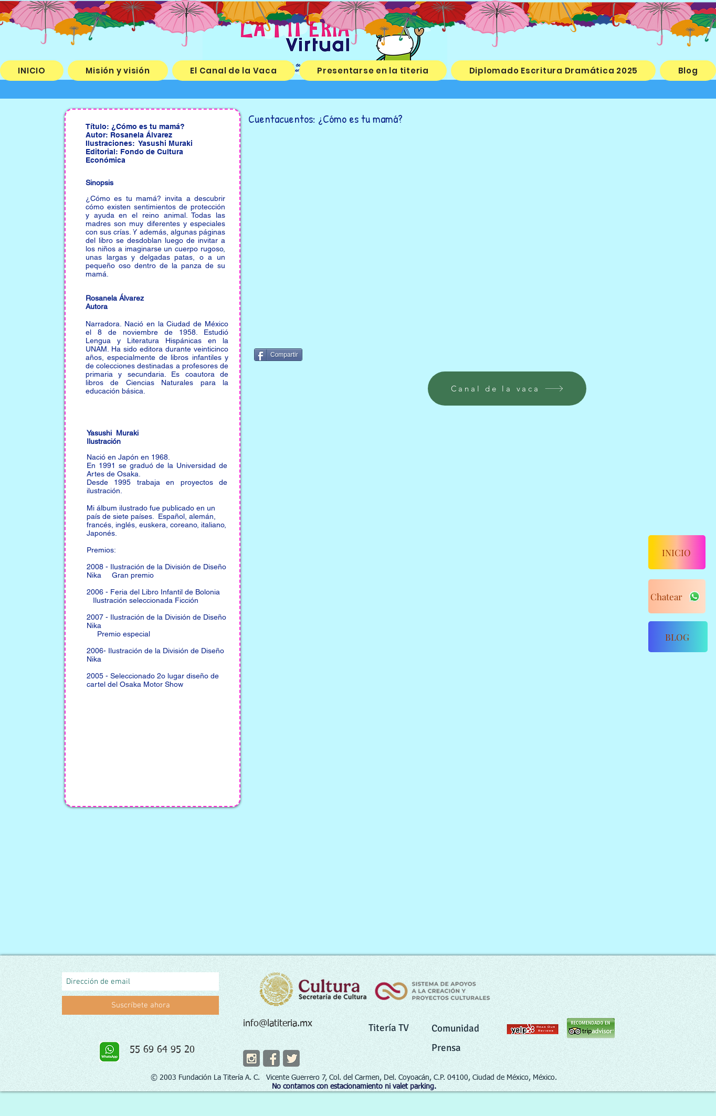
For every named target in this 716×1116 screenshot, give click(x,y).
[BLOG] (678, 636)
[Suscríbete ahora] (140, 1005)
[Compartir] (278, 354)
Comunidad (455, 1028)
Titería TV (388, 1028)
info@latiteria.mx (277, 1023)
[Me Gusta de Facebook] (340, 353)
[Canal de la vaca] (507, 388)
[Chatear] (677, 596)
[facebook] (271, 1058)
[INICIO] (677, 552)
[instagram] (251, 1058)
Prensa (446, 1047)
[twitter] (291, 1058)
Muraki (182, 143)
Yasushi (154, 143)
